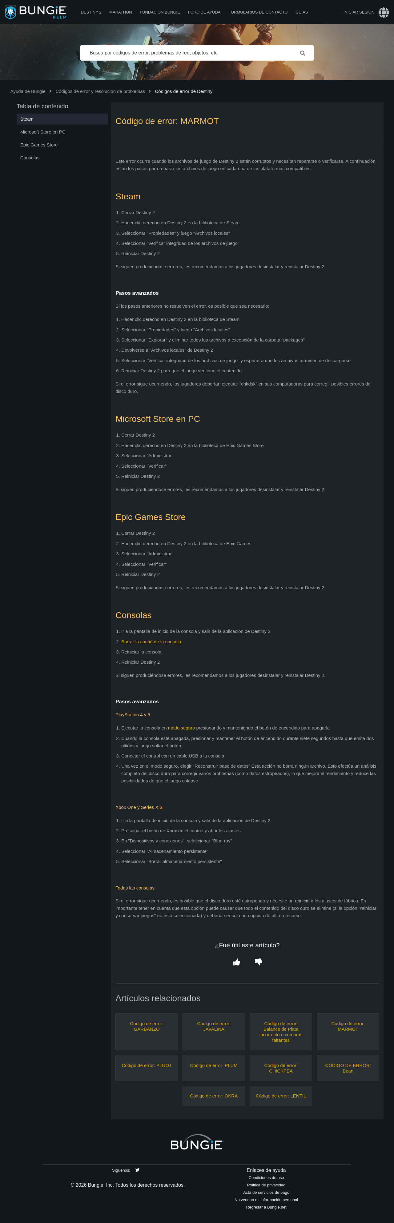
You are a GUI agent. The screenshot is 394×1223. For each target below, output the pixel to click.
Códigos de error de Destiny (183, 91)
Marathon (120, 12)
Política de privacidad (266, 1185)
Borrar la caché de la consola (151, 641)
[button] (236, 962)
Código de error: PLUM (214, 1065)
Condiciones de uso (266, 1177)
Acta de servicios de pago (266, 1192)
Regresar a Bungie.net (266, 1207)
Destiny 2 (91, 12)
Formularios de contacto (257, 12)
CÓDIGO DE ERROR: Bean (348, 1068)
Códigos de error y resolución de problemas (100, 91)
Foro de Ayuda (204, 12)
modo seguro (181, 727)
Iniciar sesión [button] (359, 12)
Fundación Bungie (160, 12)
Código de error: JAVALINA (213, 1026)
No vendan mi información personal (266, 1199)
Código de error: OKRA (214, 1095)
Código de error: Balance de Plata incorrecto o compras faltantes (281, 1032)
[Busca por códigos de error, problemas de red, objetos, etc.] (197, 53)
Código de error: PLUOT (147, 1065)
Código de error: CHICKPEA (280, 1068)
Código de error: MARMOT (347, 1026)
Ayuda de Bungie (28, 91)
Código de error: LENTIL (281, 1095)
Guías (302, 12)
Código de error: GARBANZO (146, 1026)
